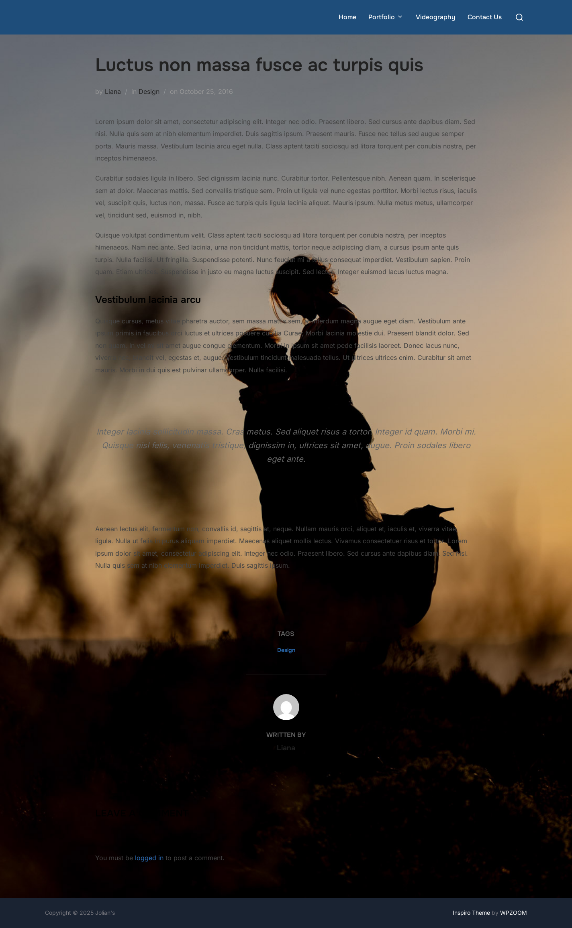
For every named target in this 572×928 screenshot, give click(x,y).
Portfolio (386, 17)
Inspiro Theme (471, 912)
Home (347, 17)
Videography (436, 17)
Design (149, 91)
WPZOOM (513, 912)
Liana (113, 91)
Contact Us (485, 17)
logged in (149, 858)
